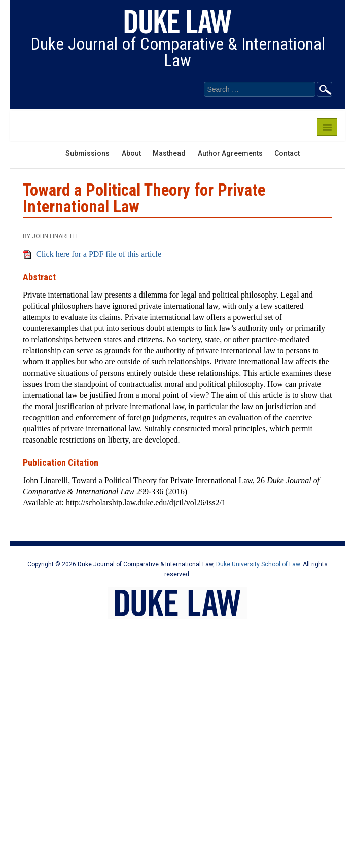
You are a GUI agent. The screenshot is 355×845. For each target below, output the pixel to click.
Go (324, 89)
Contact (287, 153)
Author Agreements (230, 153)
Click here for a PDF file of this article (98, 254)
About (131, 153)
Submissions (87, 153)
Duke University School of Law (258, 564)
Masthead (169, 153)
